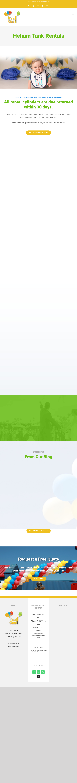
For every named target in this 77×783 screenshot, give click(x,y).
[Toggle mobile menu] (73, 14)
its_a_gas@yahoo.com (38, 651)
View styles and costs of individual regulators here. (38, 97)
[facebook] (34, 672)
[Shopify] (38, 676)
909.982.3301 (38, 647)
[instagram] (38, 672)
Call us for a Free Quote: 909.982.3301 (38, 2)
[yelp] (43, 672)
